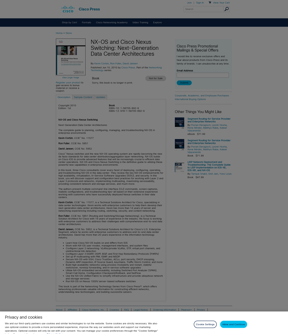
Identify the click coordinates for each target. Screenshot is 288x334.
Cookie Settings (205, 326)
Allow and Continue (233, 326)
